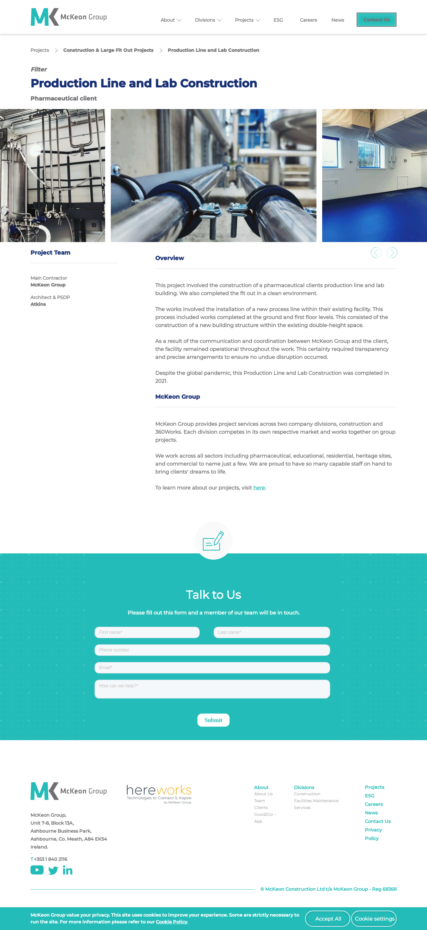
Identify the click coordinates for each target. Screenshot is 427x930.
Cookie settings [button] (375, 919)
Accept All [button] (328, 919)
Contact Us (376, 19)
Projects (244, 20)
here (259, 492)
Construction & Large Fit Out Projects (108, 50)
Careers (308, 20)
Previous (376, 256)
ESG (278, 20)
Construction (307, 793)
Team (259, 800)
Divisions (205, 20)
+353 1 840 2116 (50, 859)
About (168, 20)
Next (392, 256)
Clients (261, 807)
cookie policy (171, 922)
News (337, 20)
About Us (263, 793)
